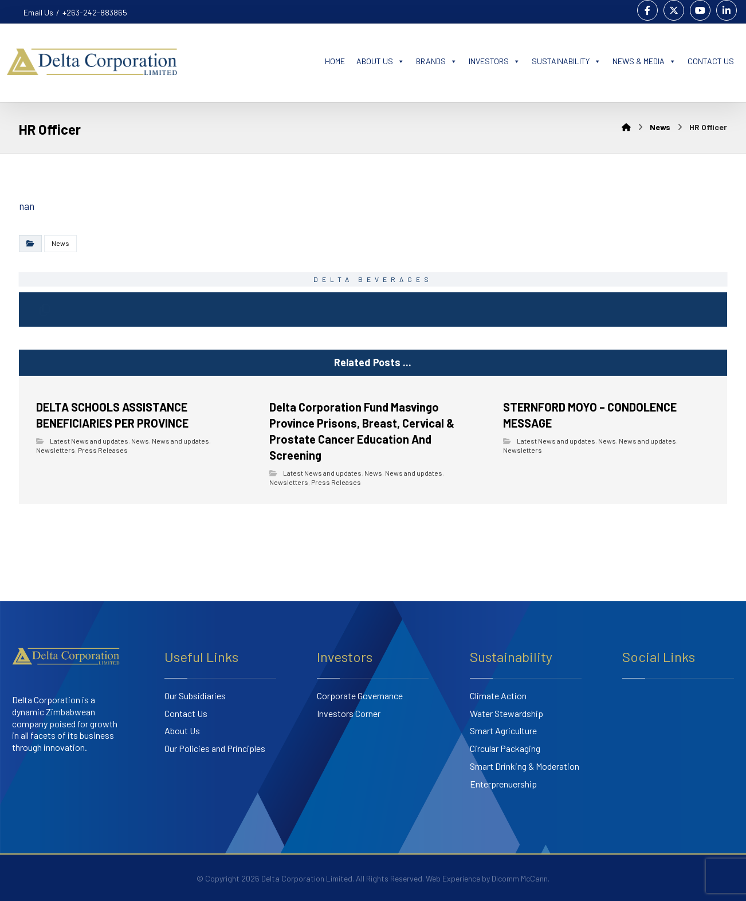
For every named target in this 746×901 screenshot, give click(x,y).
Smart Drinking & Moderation (524, 766)
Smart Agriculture (503, 730)
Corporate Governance (360, 695)
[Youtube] (700, 10)
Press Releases (103, 450)
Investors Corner (348, 713)
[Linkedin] (726, 10)
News (60, 243)
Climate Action (498, 695)
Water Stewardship (506, 713)
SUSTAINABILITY (566, 61)
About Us (182, 730)
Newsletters (55, 450)
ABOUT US (380, 61)
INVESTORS (494, 61)
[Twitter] (673, 10)
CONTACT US (711, 61)
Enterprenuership (503, 783)
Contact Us (185, 713)
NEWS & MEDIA (644, 61)
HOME (335, 61)
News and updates (180, 441)
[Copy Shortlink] (45, 309)
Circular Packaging (505, 748)
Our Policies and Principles (214, 748)
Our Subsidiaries (195, 695)
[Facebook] (647, 10)
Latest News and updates (89, 441)
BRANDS (436, 61)
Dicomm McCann (520, 878)
